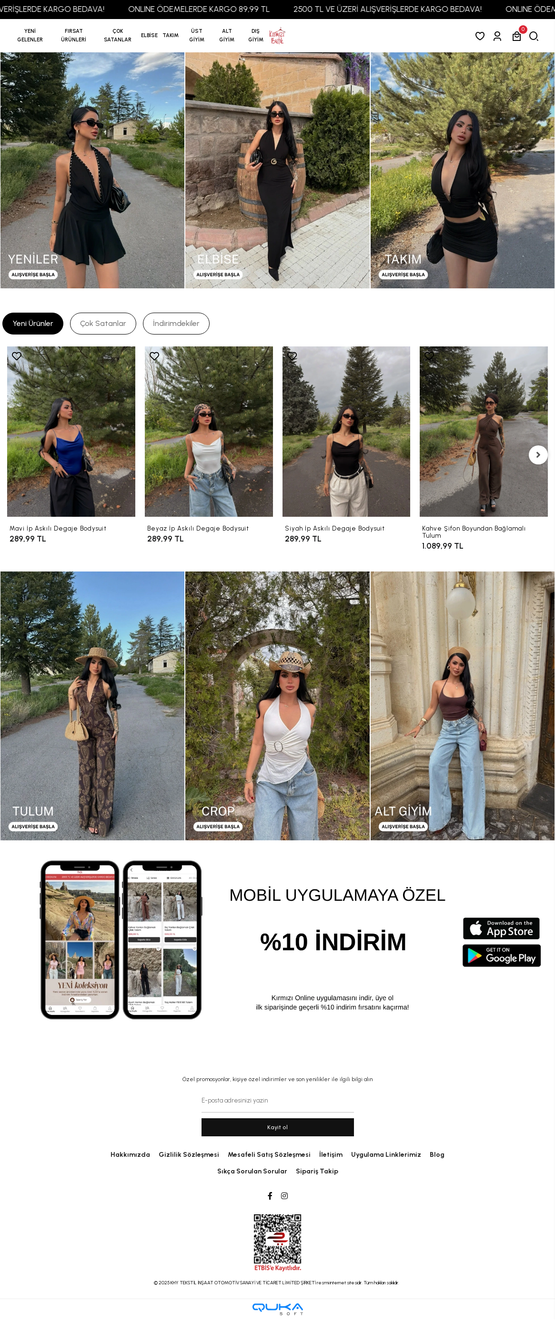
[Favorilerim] (481, 36)
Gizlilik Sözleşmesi (189, 1155)
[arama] (535, 36)
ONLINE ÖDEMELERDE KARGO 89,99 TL (215, 9)
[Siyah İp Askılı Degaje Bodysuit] (347, 431)
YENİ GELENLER (30, 35)
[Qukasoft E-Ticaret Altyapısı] (277, 1309)
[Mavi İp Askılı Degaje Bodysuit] (71, 431)
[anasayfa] (277, 35)
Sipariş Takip (317, 1171)
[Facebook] (270, 1196)
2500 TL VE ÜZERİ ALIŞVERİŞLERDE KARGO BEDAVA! (404, 9)
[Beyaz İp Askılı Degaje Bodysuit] (209, 431)
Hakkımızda (130, 1155)
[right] (538, 454)
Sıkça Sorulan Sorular (252, 1171)
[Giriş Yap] (499, 36)
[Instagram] (284, 1196)
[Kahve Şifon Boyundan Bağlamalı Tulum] (484, 431)
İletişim (331, 1155)
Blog (437, 1155)
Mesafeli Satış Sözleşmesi (269, 1155)
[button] (73, 35)
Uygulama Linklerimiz (386, 1155)
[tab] (32, 324)
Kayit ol (277, 1127)
